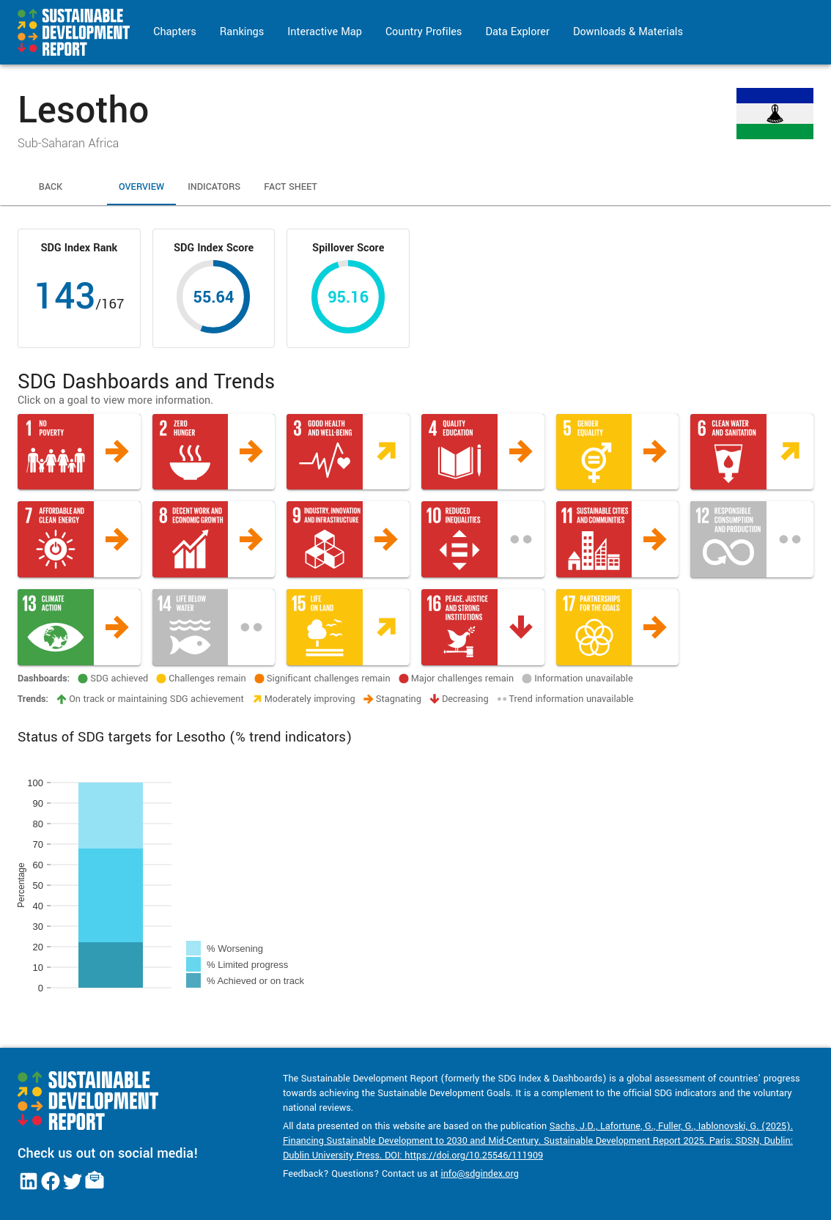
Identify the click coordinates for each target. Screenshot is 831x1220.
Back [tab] (51, 187)
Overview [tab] (141, 187)
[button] (79, 452)
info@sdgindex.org (479, 1173)
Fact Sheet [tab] (290, 187)
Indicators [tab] (214, 187)
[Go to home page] (73, 32)
